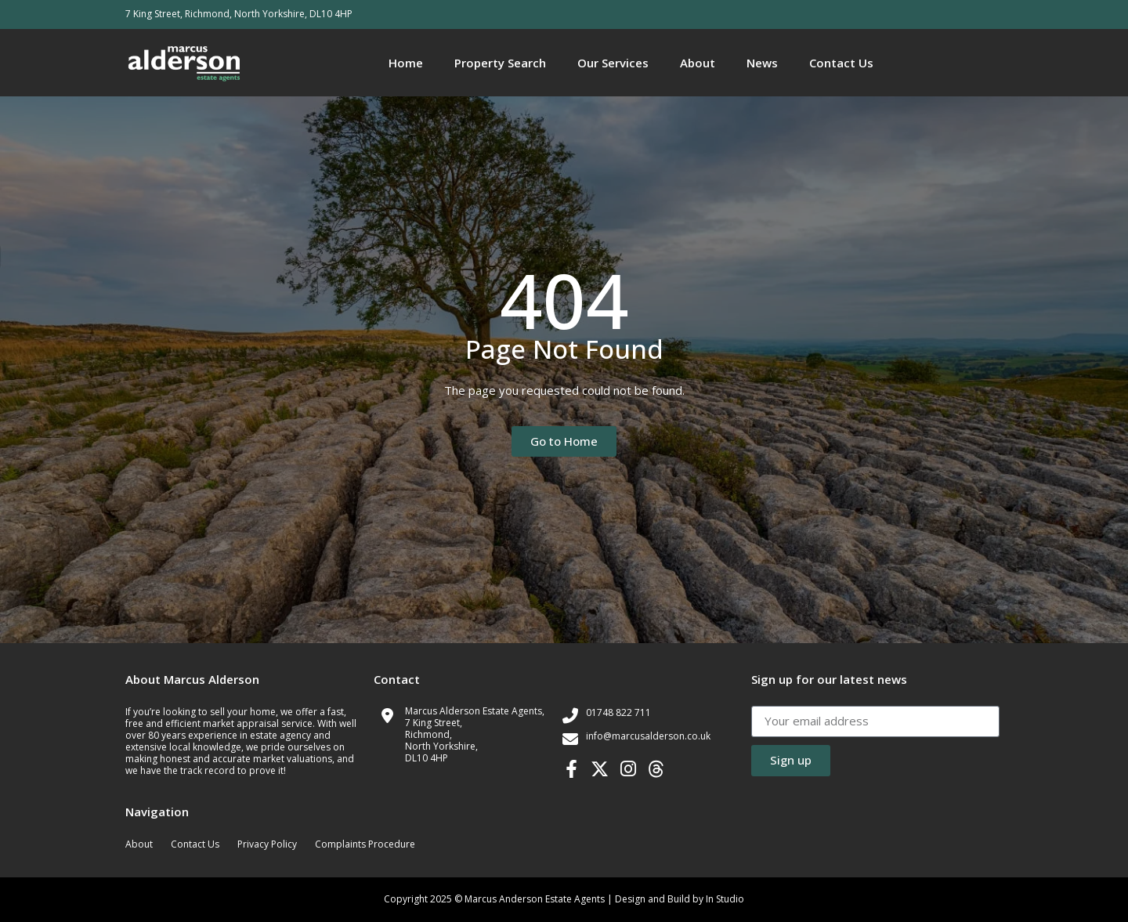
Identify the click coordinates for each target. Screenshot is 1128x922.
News (762, 63)
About (697, 63)
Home (406, 63)
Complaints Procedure (365, 844)
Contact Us (841, 63)
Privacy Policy (267, 844)
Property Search (500, 63)
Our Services (613, 63)
